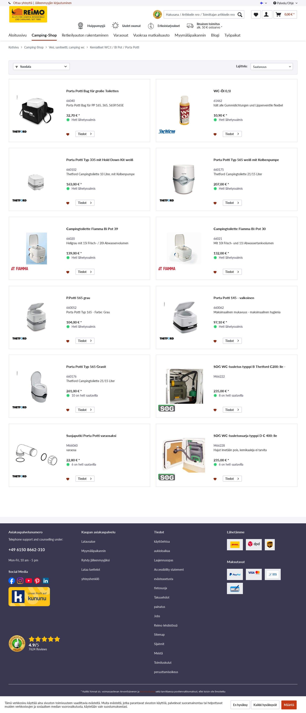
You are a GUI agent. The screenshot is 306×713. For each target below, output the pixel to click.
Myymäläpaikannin (93, 551)
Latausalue (88, 541)
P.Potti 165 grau (78, 298)
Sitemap (159, 634)
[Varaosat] (120, 35)
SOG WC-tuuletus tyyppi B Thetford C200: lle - (249, 366)
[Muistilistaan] (68, 134)
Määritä (289, 705)
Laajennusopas (163, 560)
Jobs (157, 616)
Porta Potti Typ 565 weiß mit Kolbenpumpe (246, 160)
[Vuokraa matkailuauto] (151, 35)
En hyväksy (240, 705)
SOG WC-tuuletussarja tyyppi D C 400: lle (245, 435)
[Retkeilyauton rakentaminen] (85, 35)
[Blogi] (215, 35)
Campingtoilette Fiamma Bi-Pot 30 (240, 229)
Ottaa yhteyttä (22, 3)
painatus (159, 607)
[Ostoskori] (285, 14)
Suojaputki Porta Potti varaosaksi (91, 435)
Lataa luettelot (90, 569)
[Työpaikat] (232, 35)
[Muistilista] (256, 14)
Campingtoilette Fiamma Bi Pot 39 (92, 229)
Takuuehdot (161, 597)
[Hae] (239, 14)
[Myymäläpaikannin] (190, 35)
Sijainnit (159, 644)
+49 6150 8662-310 (26, 549)
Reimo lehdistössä (165, 625)
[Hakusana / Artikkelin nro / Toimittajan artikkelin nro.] (204, 14)
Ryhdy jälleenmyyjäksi (95, 560)
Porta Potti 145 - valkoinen (234, 298)
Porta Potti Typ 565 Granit (86, 366)
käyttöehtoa (162, 541)
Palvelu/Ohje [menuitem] (284, 3)
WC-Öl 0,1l (222, 91)
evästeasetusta (163, 579)
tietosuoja (160, 588)
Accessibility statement (169, 569)
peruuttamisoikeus (166, 672)
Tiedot (85, 133)
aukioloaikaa (162, 551)
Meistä (158, 653)
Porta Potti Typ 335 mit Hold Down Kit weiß (99, 160)
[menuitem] (204, 14)
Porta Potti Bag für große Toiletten (92, 91)
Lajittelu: (242, 66)
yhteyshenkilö (90, 579)
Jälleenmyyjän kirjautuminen (53, 3)
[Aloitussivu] (17, 35)
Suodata (23, 66)
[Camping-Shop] (44, 35)
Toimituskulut (162, 662)
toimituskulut (147, 691)
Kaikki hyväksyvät (265, 705)
